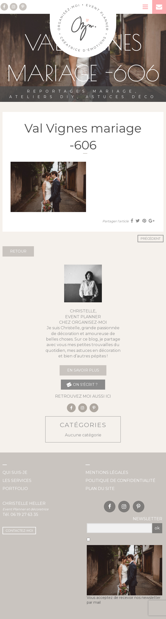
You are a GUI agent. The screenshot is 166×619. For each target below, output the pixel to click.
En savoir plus (83, 370)
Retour (18, 251)
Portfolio (15, 488)
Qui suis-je (15, 472)
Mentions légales (107, 472)
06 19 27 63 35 (24, 514)
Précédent (150, 238)
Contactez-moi (19, 530)
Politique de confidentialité (120, 480)
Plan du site (100, 488)
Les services (17, 480)
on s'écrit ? (82, 385)
